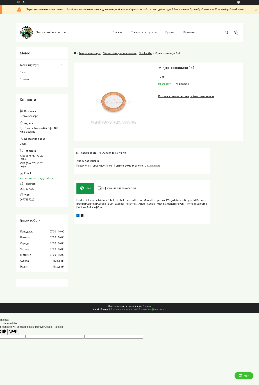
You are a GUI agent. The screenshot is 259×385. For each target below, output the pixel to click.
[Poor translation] (13, 332)
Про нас (170, 32)
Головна (117, 32)
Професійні (145, 53)
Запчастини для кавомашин (120, 53)
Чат (244, 375)
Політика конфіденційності (152, 309)
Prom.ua (147, 306)
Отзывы (24, 79)
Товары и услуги (29, 65)
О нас (23, 72)
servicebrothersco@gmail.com (37, 178)
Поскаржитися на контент (123, 309)
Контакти (189, 32)
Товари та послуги (142, 32)
